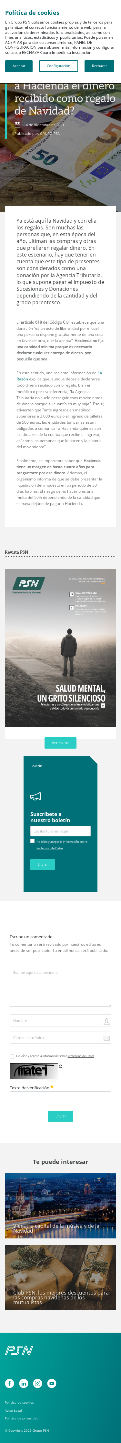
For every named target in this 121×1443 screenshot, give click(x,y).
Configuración (58, 66)
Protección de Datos (49, 848)
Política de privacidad (21, 1418)
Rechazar (99, 66)
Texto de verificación (32, 1088)
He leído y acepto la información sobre (55, 1056)
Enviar (42, 864)
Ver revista (60, 743)
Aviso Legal (13, 1410)
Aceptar (19, 66)
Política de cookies (19, 1402)
